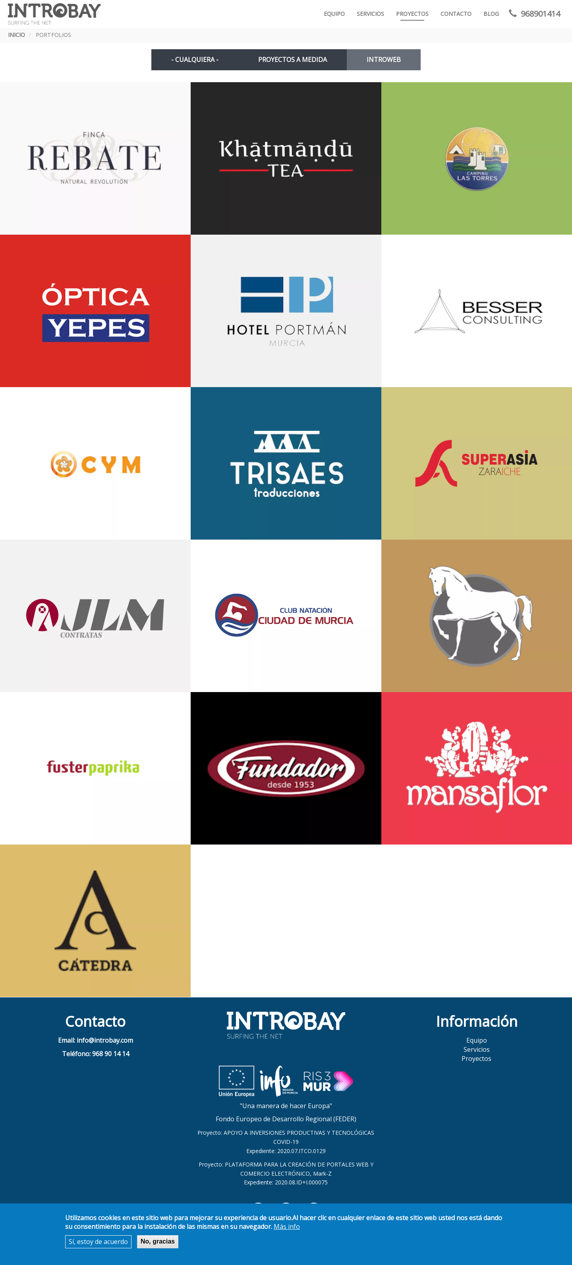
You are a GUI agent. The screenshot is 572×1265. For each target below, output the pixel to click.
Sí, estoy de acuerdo (98, 1241)
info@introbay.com (105, 1040)
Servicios (370, 13)
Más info (287, 1226)
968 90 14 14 (110, 1053)
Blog (491, 13)
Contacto (456, 13)
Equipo (334, 13)
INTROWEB (384, 59)
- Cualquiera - (194, 59)
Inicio (16, 35)
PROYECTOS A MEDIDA (292, 59)
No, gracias (158, 1241)
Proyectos (412, 13)
